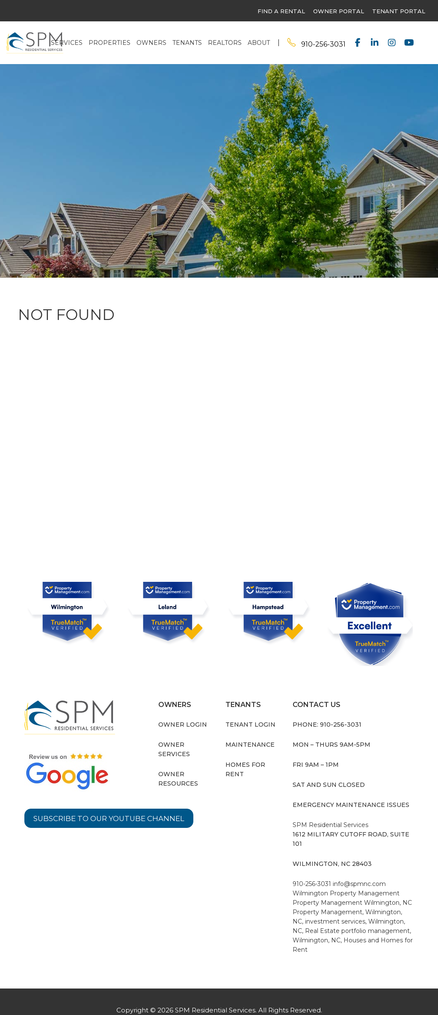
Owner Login (182, 724)
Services (67, 43)
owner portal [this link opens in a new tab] (338, 11)
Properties (109, 43)
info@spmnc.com (359, 884)
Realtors (225, 43)
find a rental (281, 11)
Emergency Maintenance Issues (351, 805)
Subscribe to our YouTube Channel (113, 818)
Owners (151, 43)
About (259, 43)
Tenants (187, 43)
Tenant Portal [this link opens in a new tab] (398, 11)
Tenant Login (250, 724)
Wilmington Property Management (346, 893)
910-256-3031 (323, 44)
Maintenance (250, 744)
